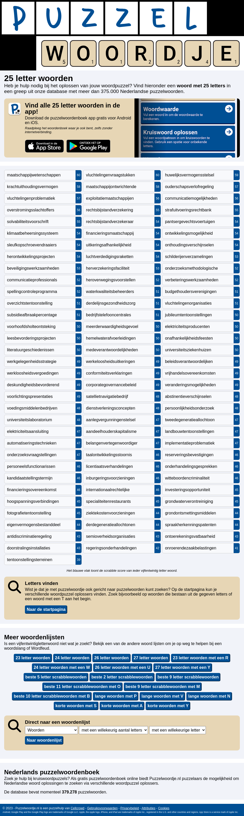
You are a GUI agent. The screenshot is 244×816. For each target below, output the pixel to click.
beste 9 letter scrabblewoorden (188, 677)
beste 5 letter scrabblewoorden (56, 677)
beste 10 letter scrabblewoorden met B (52, 696)
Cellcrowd (77, 808)
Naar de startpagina (46, 609)
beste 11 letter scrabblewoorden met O (82, 686)
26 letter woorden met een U (122, 667)
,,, (51, 730)
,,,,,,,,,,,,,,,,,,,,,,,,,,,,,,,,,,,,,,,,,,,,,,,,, (113, 730)
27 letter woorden (151, 658)
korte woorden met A (122, 706)
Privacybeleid (129, 808)
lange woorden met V (162, 696)
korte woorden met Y (167, 706)
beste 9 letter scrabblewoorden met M (163, 686)
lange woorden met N (209, 696)
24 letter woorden (72, 658)
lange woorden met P (116, 696)
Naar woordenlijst (44, 740)
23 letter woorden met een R (200, 658)
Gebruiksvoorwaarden (102, 808)
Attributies (148, 808)
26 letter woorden (111, 658)
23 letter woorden (33, 658)
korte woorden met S (76, 706)
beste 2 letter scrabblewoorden (122, 677)
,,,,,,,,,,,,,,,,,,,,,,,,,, (177, 730)
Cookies (163, 808)
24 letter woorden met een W (62, 667)
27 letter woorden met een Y (182, 667)
